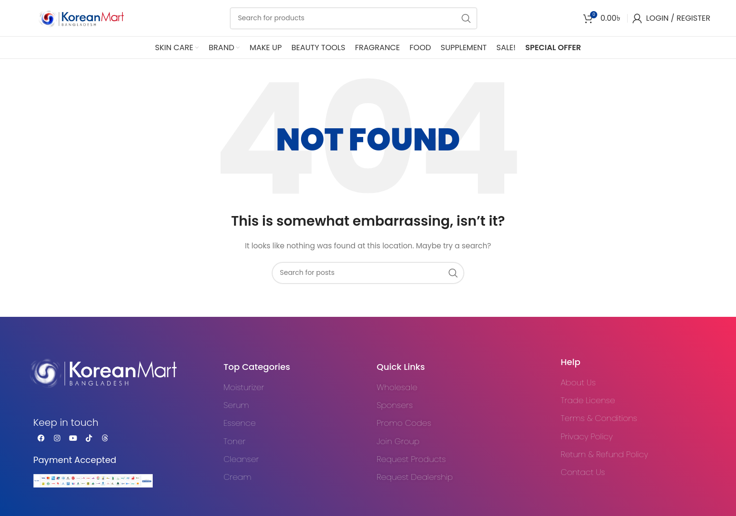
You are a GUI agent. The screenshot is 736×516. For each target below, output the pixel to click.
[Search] (354, 18)
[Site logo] (75, 17)
